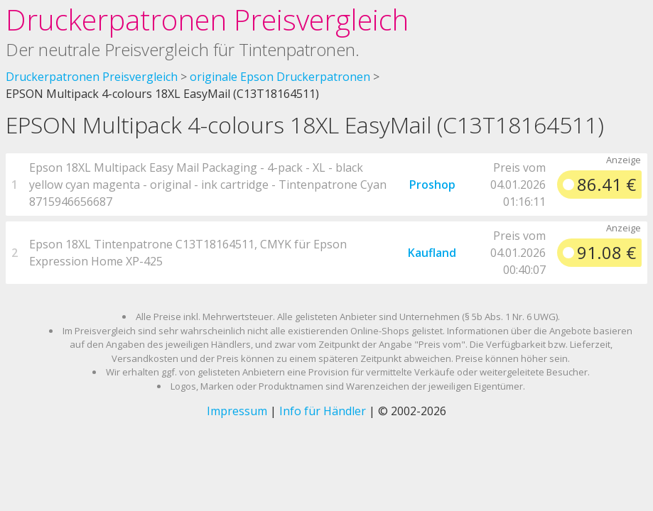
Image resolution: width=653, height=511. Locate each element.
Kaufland (432, 252)
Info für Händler (322, 411)
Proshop (432, 184)
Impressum (237, 411)
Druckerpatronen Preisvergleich (207, 19)
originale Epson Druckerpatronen (280, 76)
